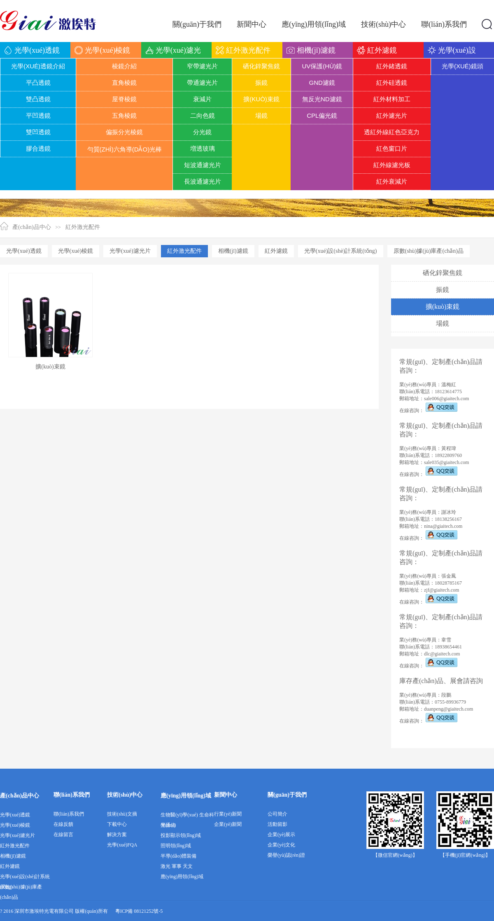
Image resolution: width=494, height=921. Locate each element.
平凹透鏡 (38, 115)
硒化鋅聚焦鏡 (261, 66)
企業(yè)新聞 (228, 824)
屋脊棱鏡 (124, 99)
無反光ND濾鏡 (322, 99)
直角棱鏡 (124, 82)
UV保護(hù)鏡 (322, 66)
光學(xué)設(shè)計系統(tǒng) (340, 251)
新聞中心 (225, 795)
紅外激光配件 (82, 227)
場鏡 (261, 115)
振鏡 (261, 82)
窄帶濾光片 (202, 66)
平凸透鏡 (38, 82)
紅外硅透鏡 (391, 82)
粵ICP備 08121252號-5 (139, 911)
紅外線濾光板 (391, 164)
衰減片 (202, 99)
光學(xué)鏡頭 (462, 66)
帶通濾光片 (202, 82)
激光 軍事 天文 (177, 866)
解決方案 (117, 834)
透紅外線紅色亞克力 (391, 131)
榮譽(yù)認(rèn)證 (286, 855)
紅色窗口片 (391, 148)
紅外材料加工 (391, 99)
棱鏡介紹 (124, 66)
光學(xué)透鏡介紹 (38, 66)
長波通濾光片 (202, 181)
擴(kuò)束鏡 (261, 99)
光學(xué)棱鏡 (75, 251)
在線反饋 (63, 824)
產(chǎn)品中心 (31, 227)
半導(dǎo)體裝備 (178, 856)
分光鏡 (202, 131)
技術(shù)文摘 (122, 814)
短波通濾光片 (202, 164)
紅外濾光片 (391, 115)
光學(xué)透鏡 (24, 251)
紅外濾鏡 (276, 251)
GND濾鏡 (322, 82)
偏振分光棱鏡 (124, 131)
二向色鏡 (202, 115)
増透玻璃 (202, 148)
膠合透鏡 (38, 148)
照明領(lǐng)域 (176, 846)
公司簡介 (277, 814)
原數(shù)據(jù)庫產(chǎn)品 (429, 251)
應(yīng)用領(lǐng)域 (186, 796)
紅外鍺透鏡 (391, 66)
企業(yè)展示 (281, 834)
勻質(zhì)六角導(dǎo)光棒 (124, 149)
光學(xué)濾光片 (130, 251)
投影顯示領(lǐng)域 (181, 835)
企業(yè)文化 (281, 845)
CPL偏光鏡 (322, 115)
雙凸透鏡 (38, 99)
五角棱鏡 (124, 115)
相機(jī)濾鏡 (233, 251)
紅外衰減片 (391, 181)
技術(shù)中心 (124, 795)
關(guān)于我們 (287, 795)
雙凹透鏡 (38, 131)
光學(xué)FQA (122, 845)
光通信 (168, 825)
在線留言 (63, 834)
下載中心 (117, 824)
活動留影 (277, 824)
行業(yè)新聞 (228, 814)
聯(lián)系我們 (72, 795)
